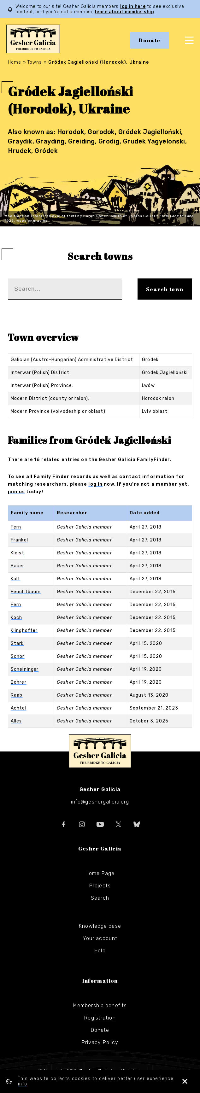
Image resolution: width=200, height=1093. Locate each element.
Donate (150, 40)
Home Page (100, 873)
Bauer (18, 566)
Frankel (19, 540)
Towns (34, 62)
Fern (16, 527)
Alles (16, 721)
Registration (99, 1018)
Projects (100, 886)
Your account (100, 938)
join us (16, 491)
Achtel (18, 708)
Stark (17, 643)
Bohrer (18, 682)
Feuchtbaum (26, 591)
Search (100, 898)
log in (95, 484)
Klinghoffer (24, 630)
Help (99, 951)
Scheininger (24, 669)
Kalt (15, 579)
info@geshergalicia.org (100, 802)
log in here (133, 6)
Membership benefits (100, 1005)
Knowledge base (100, 926)
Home (14, 62)
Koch (16, 617)
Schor (18, 656)
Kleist (17, 553)
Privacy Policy (100, 1042)
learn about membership (124, 12)
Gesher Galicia (100, 751)
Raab (16, 695)
